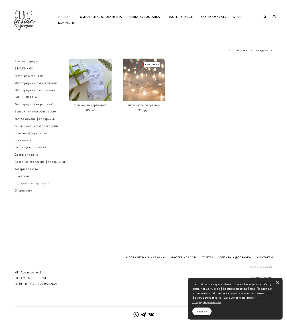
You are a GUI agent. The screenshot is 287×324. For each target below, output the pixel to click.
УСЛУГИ (208, 243)
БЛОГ (76, 29)
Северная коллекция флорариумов (40, 175)
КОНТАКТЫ (96, 29)
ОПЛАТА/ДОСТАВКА (159, 23)
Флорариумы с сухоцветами (34, 104)
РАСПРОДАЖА (25, 111)
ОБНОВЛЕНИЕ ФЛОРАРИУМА (115, 23)
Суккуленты (23, 154)
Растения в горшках (28, 90)
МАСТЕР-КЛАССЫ (195, 23)
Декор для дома (26, 168)
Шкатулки (21, 190)
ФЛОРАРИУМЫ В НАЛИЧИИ (145, 243)
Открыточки (23, 204)
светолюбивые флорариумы (34, 132)
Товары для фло (26, 183)
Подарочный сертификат (32, 197)
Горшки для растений (30, 161)
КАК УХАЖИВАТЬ (227, 23)
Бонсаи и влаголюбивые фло (35, 125)
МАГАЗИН (79, 23)
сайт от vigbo (143, 313)
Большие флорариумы (30, 147)
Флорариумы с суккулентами (35, 97)
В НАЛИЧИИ (23, 82)
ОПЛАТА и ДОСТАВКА (235, 243)
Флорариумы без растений (34, 118)
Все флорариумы (26, 75)
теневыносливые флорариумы (36, 140)
